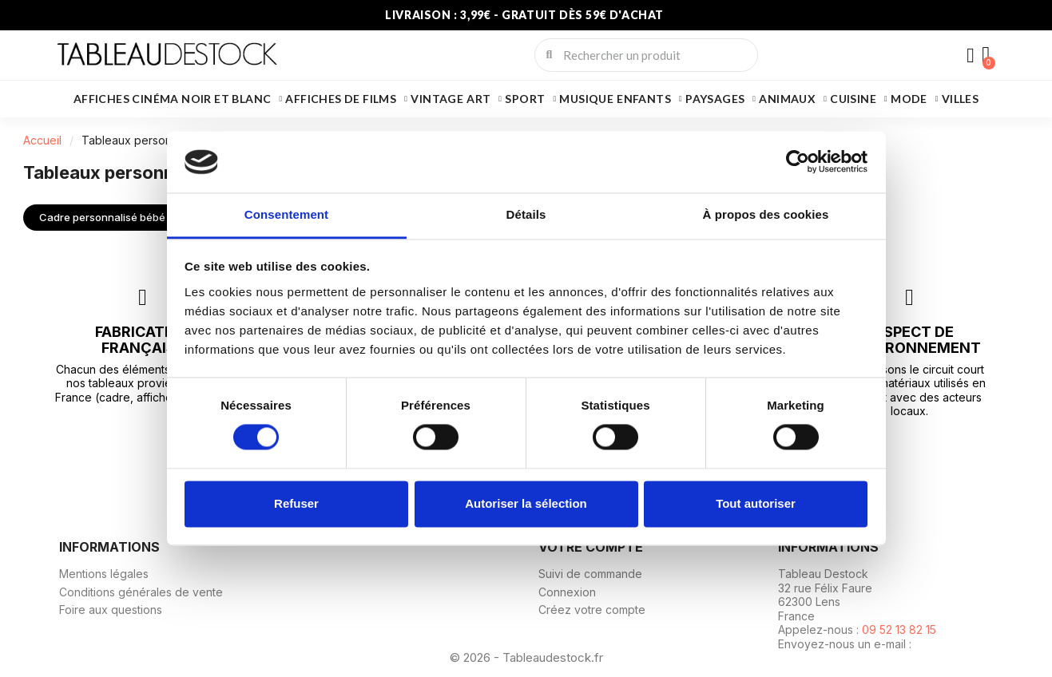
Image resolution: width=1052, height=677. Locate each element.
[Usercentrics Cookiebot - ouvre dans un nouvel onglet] (797, 162)
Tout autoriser (756, 503)
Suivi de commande (590, 573)
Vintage (437, 98)
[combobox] (646, 55)
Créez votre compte (591, 609)
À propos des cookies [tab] (766, 214)
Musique (586, 98)
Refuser (296, 503)
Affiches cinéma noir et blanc (178, 99)
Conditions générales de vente (141, 591)
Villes (960, 98)
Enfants (649, 99)
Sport (530, 99)
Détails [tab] (526, 214)
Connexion (567, 591)
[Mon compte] (970, 56)
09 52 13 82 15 (899, 629)
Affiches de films (346, 99)
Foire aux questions (110, 609)
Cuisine (858, 99)
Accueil (42, 140)
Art (484, 99)
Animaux (793, 99)
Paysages (720, 99)
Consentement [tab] (286, 214)
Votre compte (590, 546)
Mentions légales (104, 573)
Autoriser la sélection (526, 503)
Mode (915, 99)
